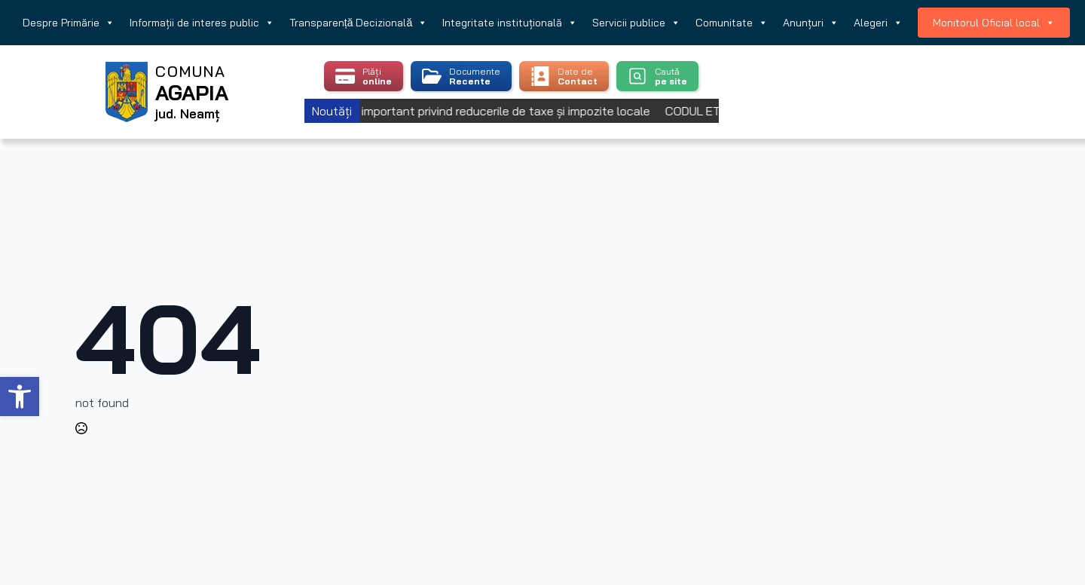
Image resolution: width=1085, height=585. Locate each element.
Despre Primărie (69, 23)
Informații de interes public (202, 23)
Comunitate (731, 23)
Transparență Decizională (358, 23)
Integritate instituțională (509, 23)
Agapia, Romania (887, 73)
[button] (19, 396)
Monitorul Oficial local (994, 23)
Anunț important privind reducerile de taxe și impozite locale (497, 110)
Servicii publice (636, 23)
